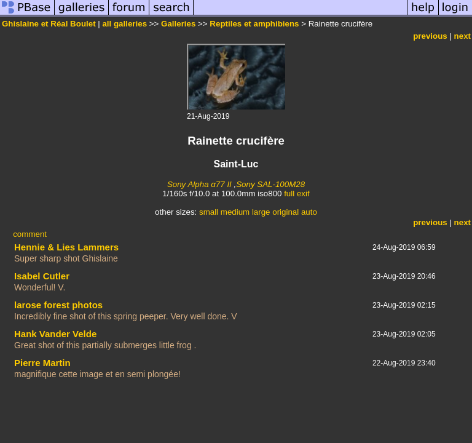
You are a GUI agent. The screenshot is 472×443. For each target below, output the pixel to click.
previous (430, 36)
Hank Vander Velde (55, 334)
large (261, 212)
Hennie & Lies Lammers (66, 247)
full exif (296, 193)
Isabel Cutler (41, 276)
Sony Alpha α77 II (199, 184)
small (208, 212)
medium (235, 212)
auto (309, 212)
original (285, 212)
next (462, 36)
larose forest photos (58, 305)
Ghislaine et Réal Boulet (49, 23)
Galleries (178, 23)
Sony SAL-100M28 (270, 184)
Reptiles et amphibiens (254, 23)
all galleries (124, 23)
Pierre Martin (42, 362)
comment (30, 234)
